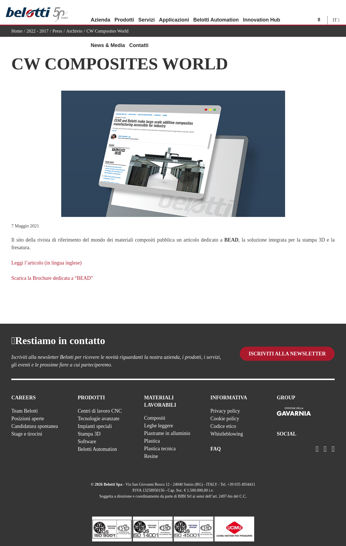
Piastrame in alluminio (167, 433)
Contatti (138, 38)
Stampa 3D (89, 434)
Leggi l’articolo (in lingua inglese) (46, 263)
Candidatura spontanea (34, 426)
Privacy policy (225, 411)
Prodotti (124, 13)
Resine (151, 456)
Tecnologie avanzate (98, 418)
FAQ (216, 449)
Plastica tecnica (159, 448)
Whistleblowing (227, 434)
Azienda (100, 13)
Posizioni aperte (27, 418)
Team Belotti (24, 411)
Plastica (152, 441)
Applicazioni (174, 13)
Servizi (146, 13)
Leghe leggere (158, 425)
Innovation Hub (261, 13)
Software (87, 441)
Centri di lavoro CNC (100, 411)
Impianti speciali (95, 426)
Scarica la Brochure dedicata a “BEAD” (52, 278)
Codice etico (223, 426)
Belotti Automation (216, 13)
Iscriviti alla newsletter (287, 355)
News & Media (108, 38)
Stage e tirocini (26, 434)
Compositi (154, 418)
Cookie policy (225, 418)
